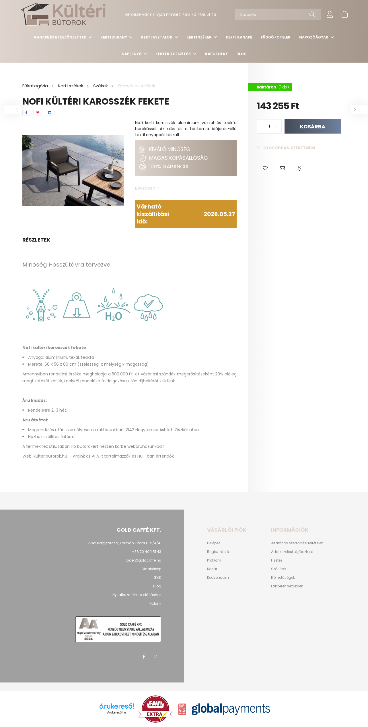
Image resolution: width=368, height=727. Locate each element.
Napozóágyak (314, 37)
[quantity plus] (277, 126)
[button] (265, 168)
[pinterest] (37, 112)
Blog (241, 53)
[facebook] (26, 112)
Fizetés (277, 560)
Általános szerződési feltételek (297, 543)
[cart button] (345, 14)
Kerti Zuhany (114, 37)
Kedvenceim (218, 578)
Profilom (214, 560)
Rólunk (155, 603)
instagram (155, 656)
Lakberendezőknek (287, 586)
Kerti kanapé (239, 37)
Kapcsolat (216, 53)
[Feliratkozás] (286, 148)
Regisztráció (218, 552)
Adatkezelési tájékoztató (292, 552)
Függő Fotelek (276, 37)
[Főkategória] (35, 86)
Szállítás (278, 569)
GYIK (157, 577)
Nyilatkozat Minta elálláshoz (136, 594)
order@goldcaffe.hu (143, 560)
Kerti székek (199, 37)
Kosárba (313, 126)
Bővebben (145, 188)
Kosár (212, 569)
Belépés (214, 543)
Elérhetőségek (283, 578)
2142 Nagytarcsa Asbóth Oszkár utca (162, 430)
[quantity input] (269, 126)
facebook (144, 656)
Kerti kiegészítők (173, 53)
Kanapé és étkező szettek (60, 37)
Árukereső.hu (116, 712)
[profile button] (330, 14)
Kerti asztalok (157, 37)
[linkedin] (49, 112)
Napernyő (132, 53)
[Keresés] (278, 14)
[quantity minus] (261, 126)
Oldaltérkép (151, 568)
